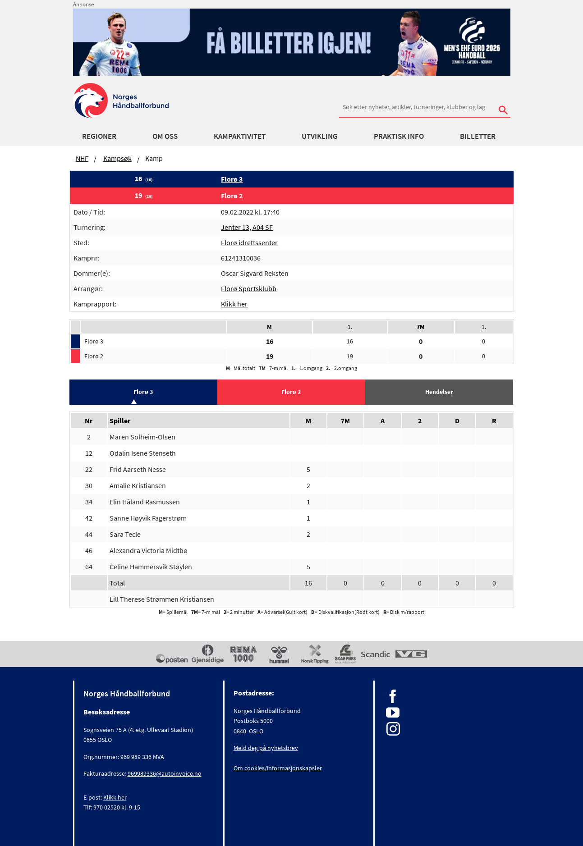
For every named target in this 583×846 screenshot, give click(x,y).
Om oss (165, 136)
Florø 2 (232, 195)
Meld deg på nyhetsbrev (266, 748)
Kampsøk (117, 158)
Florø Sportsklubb (248, 288)
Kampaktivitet (240, 136)
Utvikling (320, 136)
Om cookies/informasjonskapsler (278, 768)
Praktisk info (399, 136)
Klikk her (234, 303)
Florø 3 (232, 178)
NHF (82, 158)
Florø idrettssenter (249, 242)
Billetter (478, 136)
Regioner (99, 136)
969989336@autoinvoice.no (165, 773)
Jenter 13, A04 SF (247, 227)
